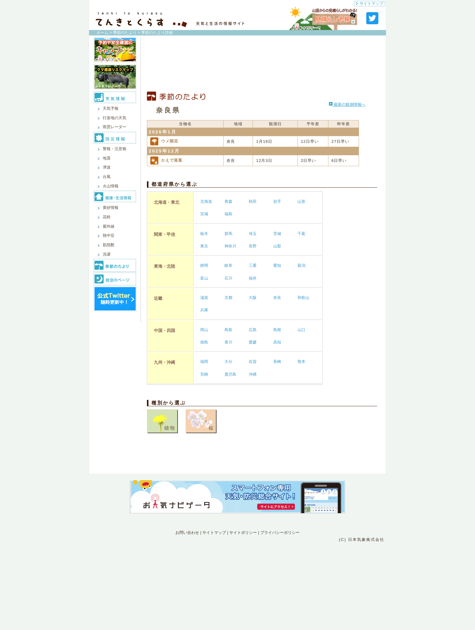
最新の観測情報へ (347, 104)
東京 (204, 246)
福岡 (204, 361)
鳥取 (228, 329)
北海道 (206, 201)
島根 (277, 329)
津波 (107, 167)
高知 (277, 342)
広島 (253, 329)
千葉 (301, 233)
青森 (228, 201)
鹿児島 (230, 374)
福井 (253, 278)
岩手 (277, 201)
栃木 (204, 233)
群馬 (228, 233)
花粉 (107, 217)
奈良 (277, 297)
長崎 (277, 361)
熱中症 (109, 235)
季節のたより (125, 32)
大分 (228, 361)
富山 (204, 278)
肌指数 (109, 245)
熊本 (301, 361)
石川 (228, 278)
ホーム (102, 32)
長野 (253, 246)
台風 (107, 176)
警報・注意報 (114, 148)
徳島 (204, 342)
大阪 (253, 297)
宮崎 (204, 374)
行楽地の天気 (114, 118)
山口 (301, 329)
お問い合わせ (187, 532)
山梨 (277, 246)
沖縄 (253, 374)
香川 (228, 342)
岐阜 (228, 265)
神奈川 (230, 246)
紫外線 (109, 226)
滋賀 (204, 297)
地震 (107, 158)
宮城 (204, 214)
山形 (301, 201)
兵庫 (204, 310)
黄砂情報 (110, 207)
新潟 (301, 265)
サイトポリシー (243, 532)
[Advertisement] (262, 64)
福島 (228, 214)
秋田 (253, 201)
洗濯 (107, 254)
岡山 (204, 329)
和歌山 (303, 297)
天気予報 (110, 108)
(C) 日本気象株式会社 (361, 539)
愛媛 (253, 342)
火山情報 (110, 186)
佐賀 (253, 361)
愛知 (277, 265)
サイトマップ (369, 3)
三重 (253, 265)
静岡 (204, 265)
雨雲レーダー (114, 127)
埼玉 (253, 233)
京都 (228, 297)
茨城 (277, 233)
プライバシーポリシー (280, 532)
